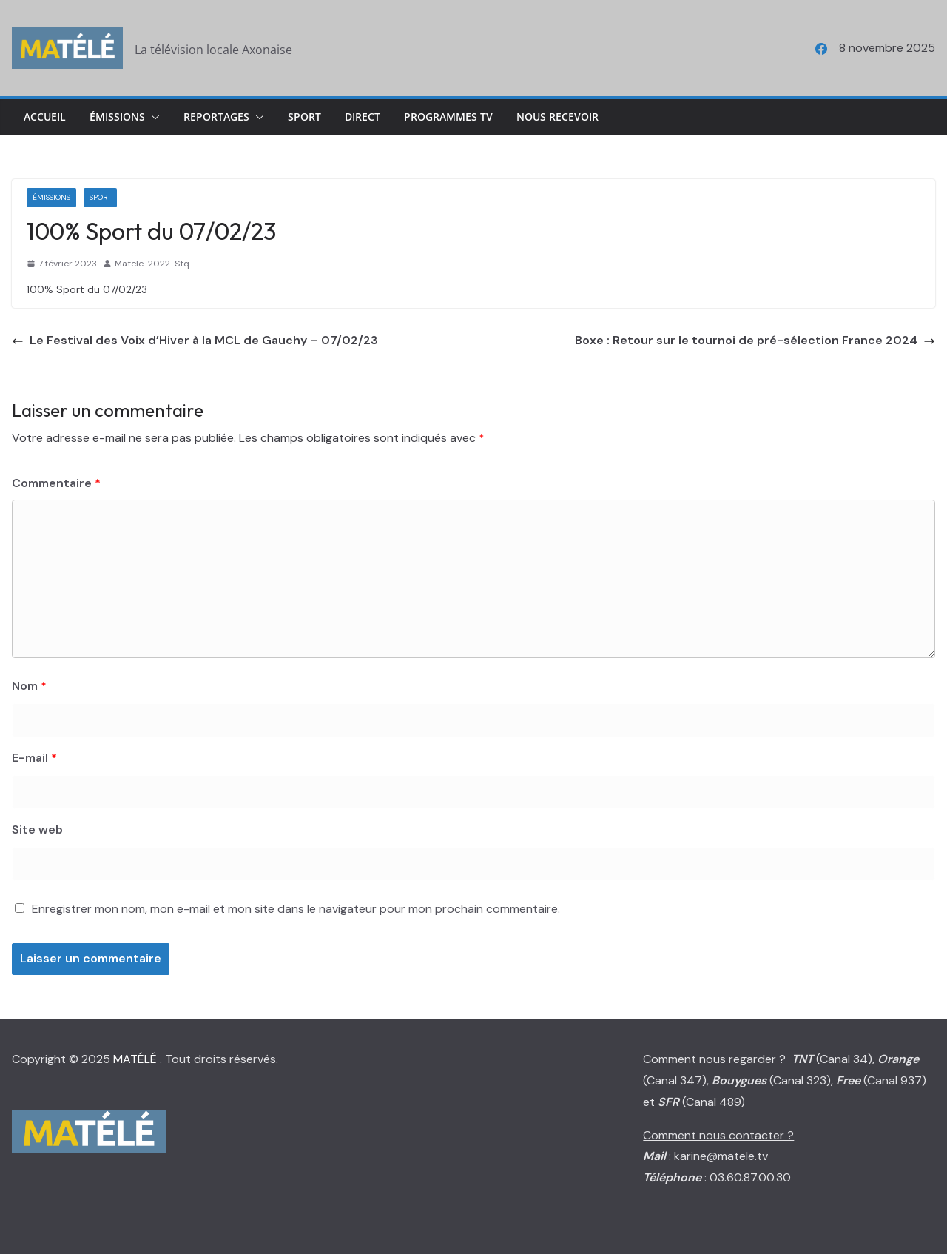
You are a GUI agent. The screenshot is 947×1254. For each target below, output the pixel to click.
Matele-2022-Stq (152, 263)
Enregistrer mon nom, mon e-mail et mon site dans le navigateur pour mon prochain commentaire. (296, 908)
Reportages (216, 117)
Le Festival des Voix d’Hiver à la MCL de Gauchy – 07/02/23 (195, 340)
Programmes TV (448, 117)
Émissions (117, 117)
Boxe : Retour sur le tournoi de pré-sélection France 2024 (755, 340)
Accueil (45, 117)
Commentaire (56, 483)
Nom (29, 686)
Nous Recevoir (557, 117)
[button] (152, 117)
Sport (304, 117)
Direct (362, 117)
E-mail (34, 757)
